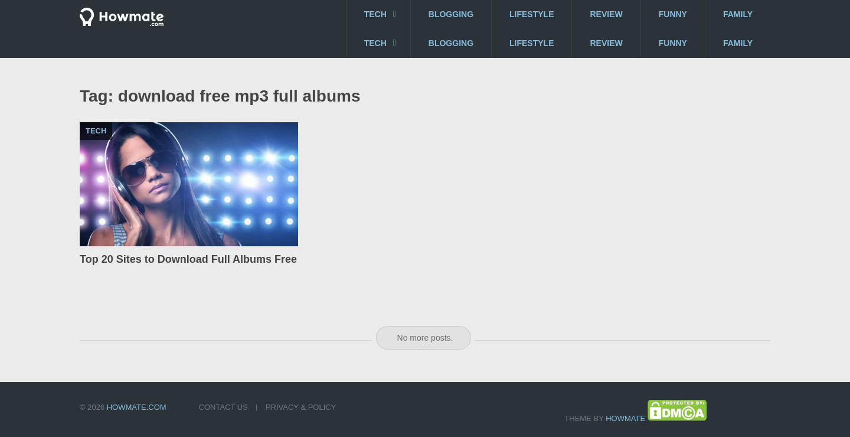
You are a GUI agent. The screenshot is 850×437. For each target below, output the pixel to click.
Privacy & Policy (301, 407)
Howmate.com (136, 407)
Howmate (625, 418)
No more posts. (425, 338)
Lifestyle (531, 14)
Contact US (223, 407)
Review (606, 14)
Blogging (451, 14)
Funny (673, 14)
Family (738, 14)
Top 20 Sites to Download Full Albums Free (188, 259)
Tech (375, 14)
